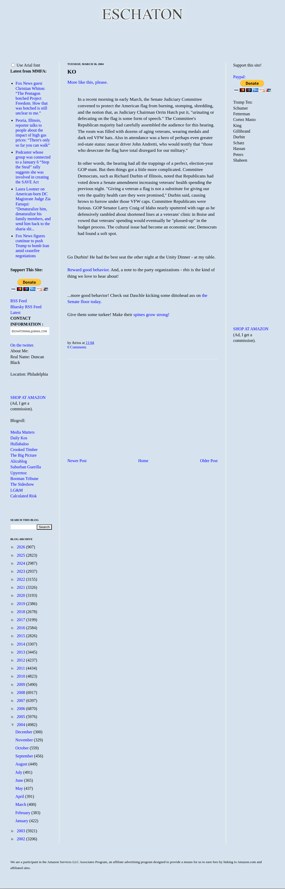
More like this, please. (87, 82)
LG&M (16, 490)
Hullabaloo (19, 444)
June (19, 780)
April (20, 796)
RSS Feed (18, 301)
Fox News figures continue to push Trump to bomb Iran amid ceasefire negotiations (32, 246)
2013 (21, 652)
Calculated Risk (23, 496)
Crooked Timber (24, 449)
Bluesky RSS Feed (25, 307)
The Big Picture (23, 455)
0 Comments (76, 347)
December (24, 732)
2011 (21, 668)
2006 (21, 708)
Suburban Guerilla (25, 467)
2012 (21, 660)
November (24, 740)
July (19, 772)
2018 (21, 612)
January (22, 821)
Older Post (209, 460)
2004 (21, 724)
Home (143, 460)
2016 (21, 628)
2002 (21, 839)
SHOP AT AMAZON (28, 397)
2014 (21, 644)
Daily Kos (18, 438)
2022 (21, 579)
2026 (21, 547)
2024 (21, 563)
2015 (21, 636)
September (24, 756)
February (23, 813)
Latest (15, 312)
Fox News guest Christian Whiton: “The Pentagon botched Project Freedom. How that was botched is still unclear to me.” (32, 98)
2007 (21, 700)
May (19, 788)
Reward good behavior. (88, 269)
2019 (21, 603)
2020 (21, 595)
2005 (21, 716)
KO (71, 71)
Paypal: (239, 77)
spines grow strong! (151, 314)
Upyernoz (18, 473)
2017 (21, 620)
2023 (21, 571)
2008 (21, 692)
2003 (21, 831)
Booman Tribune (24, 478)
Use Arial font (25, 65)
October (22, 748)
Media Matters (22, 432)
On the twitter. (22, 345)
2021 (21, 587)
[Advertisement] (142, 41)
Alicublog (18, 461)
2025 (21, 555)
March (21, 804)
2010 (21, 676)
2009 (21, 684)
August (21, 764)
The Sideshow (22, 484)
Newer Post (77, 460)
